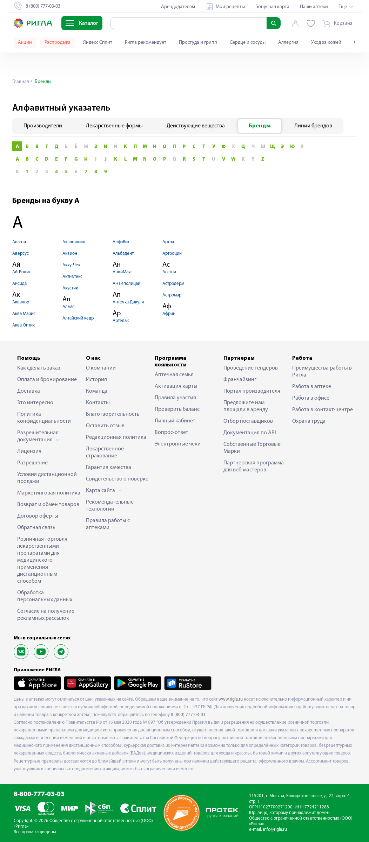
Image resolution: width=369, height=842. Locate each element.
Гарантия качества (108, 467)
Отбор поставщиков (248, 421)
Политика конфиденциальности (44, 418)
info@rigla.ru (275, 829)
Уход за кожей (326, 42)
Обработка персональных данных (44, 596)
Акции (25, 42)
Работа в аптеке (311, 387)
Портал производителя (251, 391)
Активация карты (176, 386)
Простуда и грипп (198, 42)
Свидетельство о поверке (117, 479)
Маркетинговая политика (48, 493)
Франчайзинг (239, 380)
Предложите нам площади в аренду (245, 406)
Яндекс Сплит (97, 42)
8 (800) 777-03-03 (188, 715)
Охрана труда (309, 421)
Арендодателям (178, 6)
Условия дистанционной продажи (47, 478)
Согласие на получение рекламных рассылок (45, 615)
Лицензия (29, 451)
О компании (101, 368)
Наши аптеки (314, 6)
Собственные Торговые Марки (252, 448)
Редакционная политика (116, 437)
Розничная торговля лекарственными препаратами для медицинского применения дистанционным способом (42, 560)
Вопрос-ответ (171, 432)
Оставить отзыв (105, 426)
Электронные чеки (178, 444)
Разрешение (32, 463)
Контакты (98, 403)
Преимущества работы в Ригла (322, 371)
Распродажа (58, 42)
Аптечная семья (174, 375)
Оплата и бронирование (47, 380)
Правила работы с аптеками (108, 524)
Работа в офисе (310, 398)
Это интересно (35, 403)
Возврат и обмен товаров (48, 504)
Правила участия (175, 398)
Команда (96, 391)
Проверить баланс (177, 409)
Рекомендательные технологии (110, 505)
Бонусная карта (272, 6)
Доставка (28, 391)
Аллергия (288, 42)
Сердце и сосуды (248, 42)
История (96, 380)
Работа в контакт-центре (322, 410)
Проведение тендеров (250, 368)
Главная (20, 81)
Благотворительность (113, 414)
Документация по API (249, 433)
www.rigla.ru (231, 699)
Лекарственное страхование (105, 452)
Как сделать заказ (38, 368)
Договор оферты (37, 516)
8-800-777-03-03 (39, 794)
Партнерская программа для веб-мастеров (253, 466)
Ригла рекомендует (145, 42)
